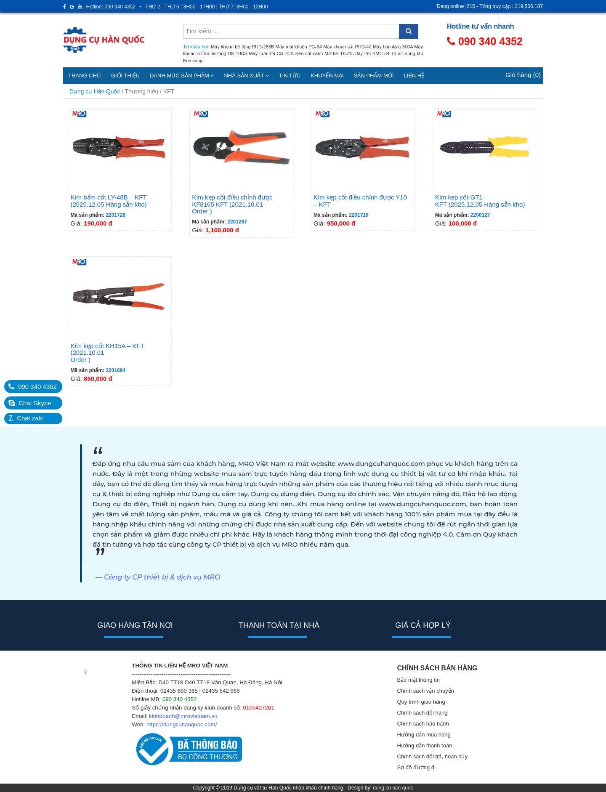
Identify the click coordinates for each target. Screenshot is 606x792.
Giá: (119, 169)
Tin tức (290, 75)
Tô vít (397, 53)
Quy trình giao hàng (421, 702)
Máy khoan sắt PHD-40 (347, 46)
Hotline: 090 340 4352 (111, 7)
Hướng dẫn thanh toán (424, 745)
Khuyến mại (327, 75)
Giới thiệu (125, 75)
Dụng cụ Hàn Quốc (94, 91)
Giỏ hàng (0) (523, 74)
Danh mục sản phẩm (182, 75)
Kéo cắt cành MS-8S (317, 53)
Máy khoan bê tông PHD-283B (242, 46)
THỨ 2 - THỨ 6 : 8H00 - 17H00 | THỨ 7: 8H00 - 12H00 (206, 7)
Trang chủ (84, 75)
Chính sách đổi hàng (422, 713)
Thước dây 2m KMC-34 (364, 53)
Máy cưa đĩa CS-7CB (271, 53)
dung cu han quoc (393, 788)
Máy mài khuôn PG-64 (299, 46)
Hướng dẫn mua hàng (423, 734)
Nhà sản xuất (246, 75)
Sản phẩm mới (374, 75)
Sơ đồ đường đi (416, 767)
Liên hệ (414, 75)
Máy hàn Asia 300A (393, 46)
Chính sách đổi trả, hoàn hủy (432, 756)
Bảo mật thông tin (418, 680)
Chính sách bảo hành (423, 723)
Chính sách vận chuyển (425, 691)
